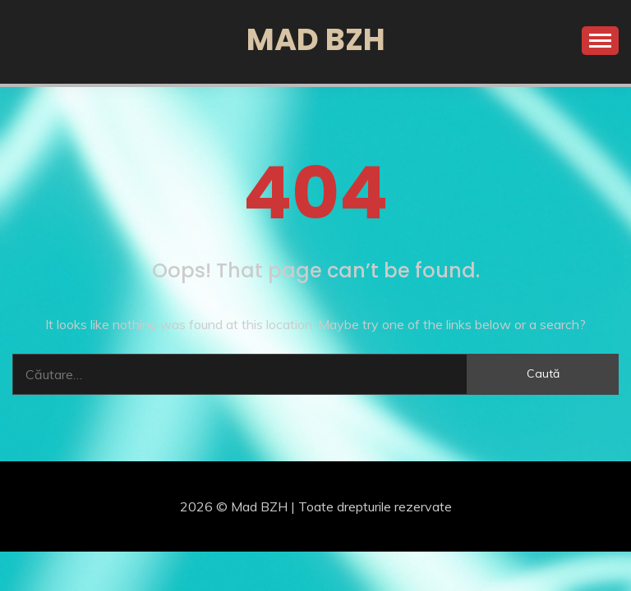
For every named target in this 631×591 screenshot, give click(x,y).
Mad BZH (315, 39)
